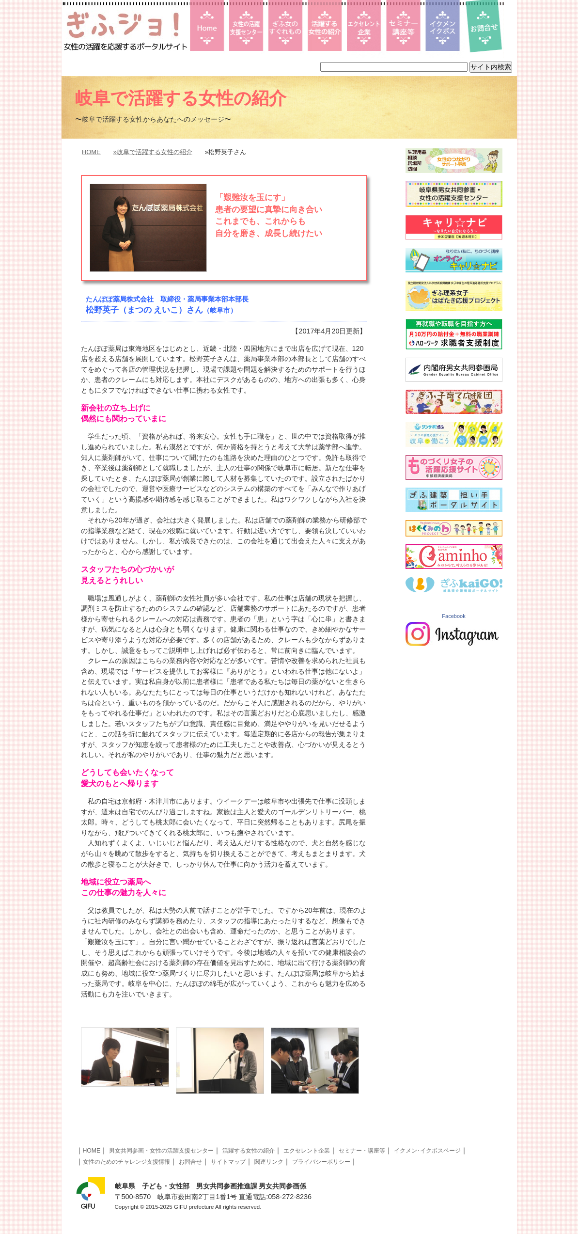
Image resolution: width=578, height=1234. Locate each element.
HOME (91, 152)
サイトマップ (228, 1161)
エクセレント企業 (306, 1150)
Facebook (453, 616)
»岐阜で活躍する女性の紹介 (152, 152)
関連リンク (268, 1161)
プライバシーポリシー (321, 1161)
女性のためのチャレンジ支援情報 (126, 1161)
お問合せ (190, 1161)
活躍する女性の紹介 (248, 1150)
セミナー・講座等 (362, 1150)
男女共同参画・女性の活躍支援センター (161, 1150)
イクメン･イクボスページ (427, 1150)
